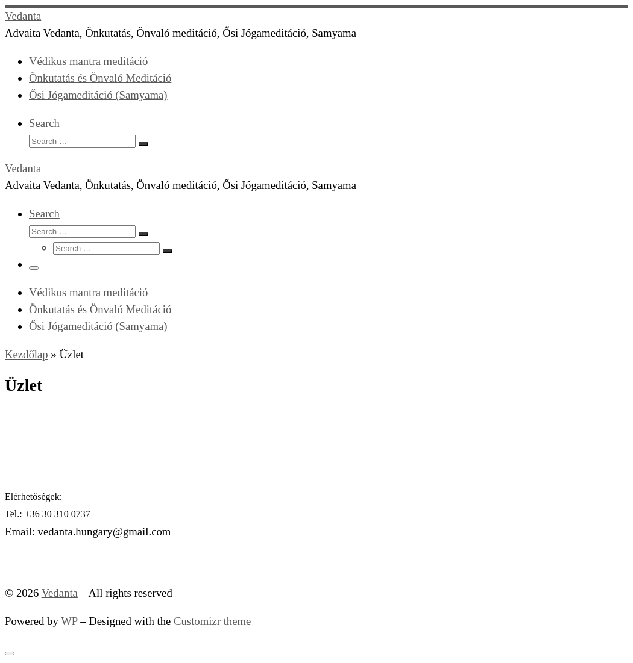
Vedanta (60, 593)
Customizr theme (212, 621)
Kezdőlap (26, 354)
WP (69, 621)
